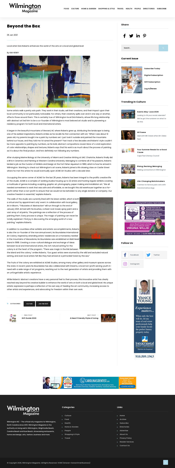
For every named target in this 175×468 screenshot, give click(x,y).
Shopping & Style (95, 9)
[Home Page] (25, 4)
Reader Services (127, 442)
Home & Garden (75, 9)
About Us (124, 434)
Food (49, 9)
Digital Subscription (153, 75)
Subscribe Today (152, 68)
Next (170, 218)
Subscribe (161, 9)
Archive (123, 419)
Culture (60, 9)
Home (122, 415)
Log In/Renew (150, 88)
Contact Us (125, 445)
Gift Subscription (152, 82)
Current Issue (129, 58)
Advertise (124, 430)
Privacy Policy (126, 438)
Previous (115, 218)
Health (122, 9)
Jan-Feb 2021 (43, 304)
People (132, 9)
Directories (146, 9)
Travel (111, 9)
